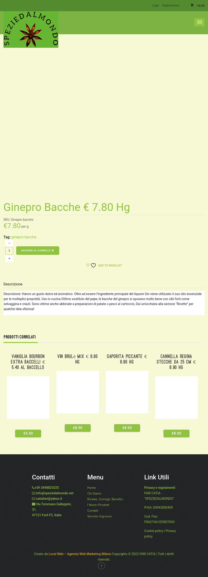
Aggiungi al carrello (37, 250)
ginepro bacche (23, 237)
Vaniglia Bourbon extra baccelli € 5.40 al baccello (28, 362)
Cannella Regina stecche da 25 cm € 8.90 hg (176, 362)
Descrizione (12, 284)
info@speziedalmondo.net (54, 493)
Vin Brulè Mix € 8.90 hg (77, 359)
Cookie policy (153, 530)
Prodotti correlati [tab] (20, 336)
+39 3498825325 (47, 487)
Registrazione (171, 5)
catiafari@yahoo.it (49, 498)
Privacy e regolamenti (159, 487)
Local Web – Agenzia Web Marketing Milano (80, 554)
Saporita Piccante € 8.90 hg (127, 359)
